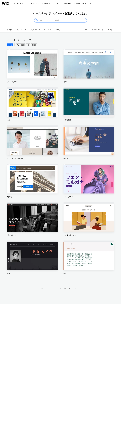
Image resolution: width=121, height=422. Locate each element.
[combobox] (62, 20)
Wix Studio (67, 4)
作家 (27, 45)
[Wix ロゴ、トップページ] (5, 3)
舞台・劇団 (20, 45)
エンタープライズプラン (82, 3)
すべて (10, 45)
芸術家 (34, 45)
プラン (55, 3)
